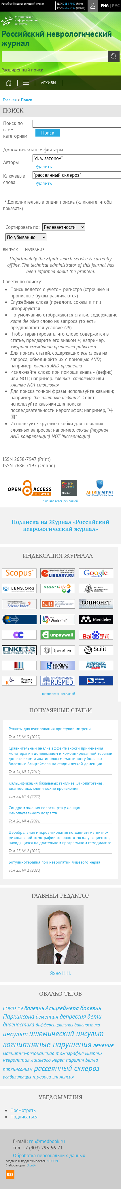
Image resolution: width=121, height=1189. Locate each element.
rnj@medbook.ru (47, 1141)
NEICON (52, 1161)
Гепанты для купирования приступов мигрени (50, 728)
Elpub (31, 1165)
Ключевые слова (14, 179)
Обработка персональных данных (49, 1155)
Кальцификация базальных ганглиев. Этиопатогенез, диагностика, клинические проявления (56, 786)
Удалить (43, 166)
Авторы (11, 162)
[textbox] (60, 56)
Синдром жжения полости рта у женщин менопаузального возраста (45, 810)
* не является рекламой (60, 501)
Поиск (26, 99)
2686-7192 (69, 8)
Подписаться (23, 1116)
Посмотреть (23, 1110)
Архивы (48, 82)
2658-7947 (69, 3)
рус (116, 5)
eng (105, 5)
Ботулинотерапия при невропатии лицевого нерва (54, 862)
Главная (10, 99)
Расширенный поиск (22, 70)
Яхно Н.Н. (60, 973)
